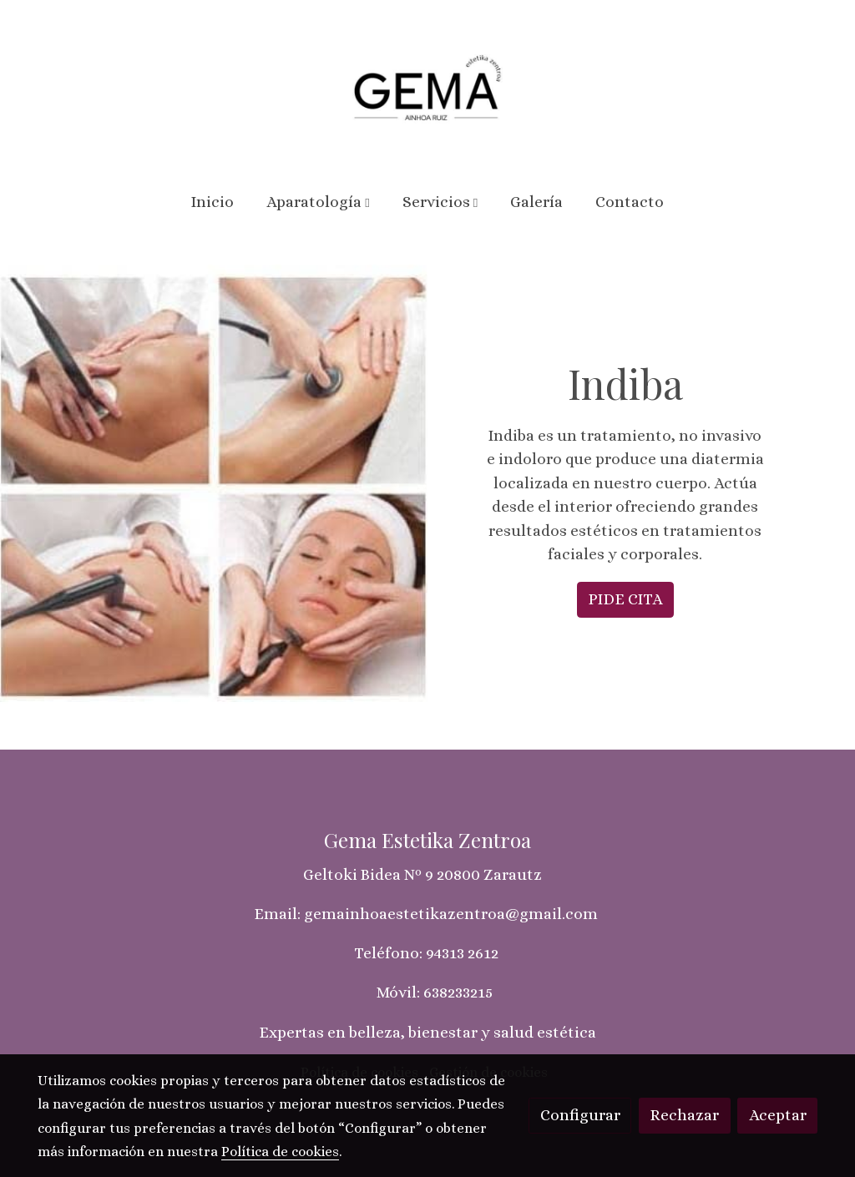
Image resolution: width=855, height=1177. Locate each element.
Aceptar (778, 1115)
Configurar (580, 1115)
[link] (427, 88)
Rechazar (684, 1115)
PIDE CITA (625, 599)
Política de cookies (280, 1151)
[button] (318, 202)
